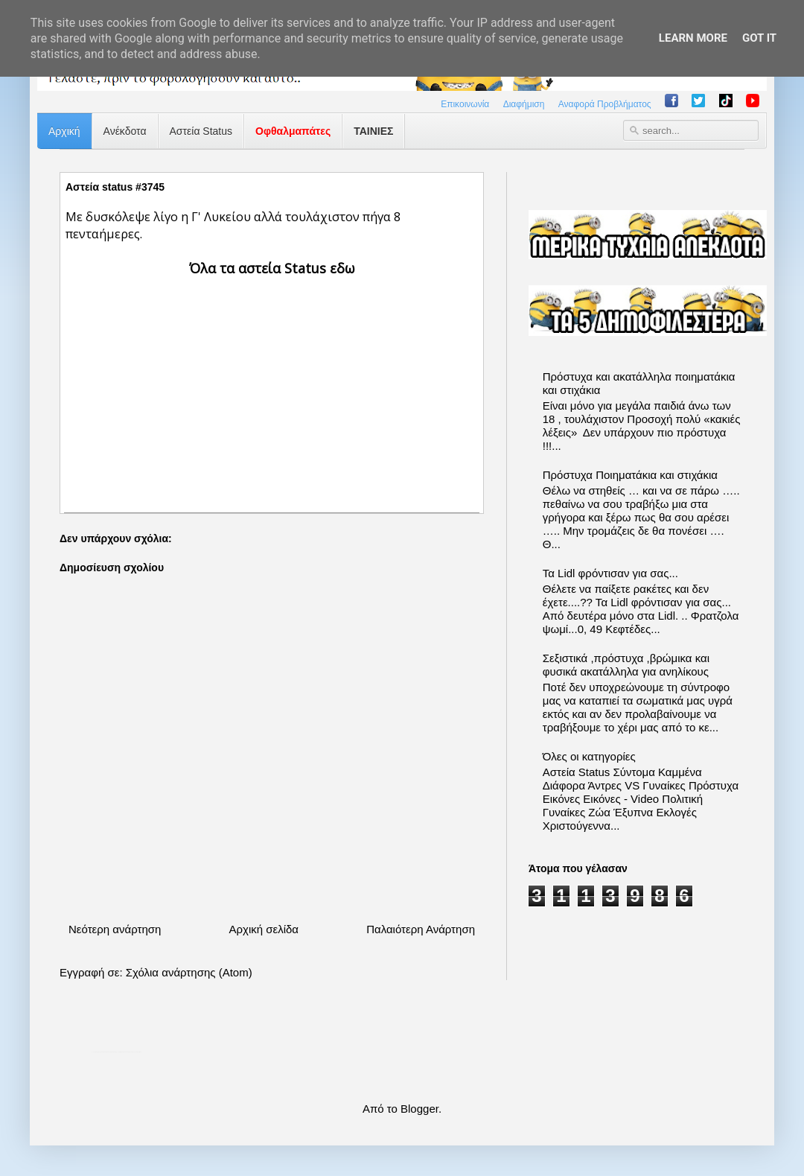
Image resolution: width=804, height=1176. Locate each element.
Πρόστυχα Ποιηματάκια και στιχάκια (630, 474)
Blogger (419, 1108)
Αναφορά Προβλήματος (604, 104)
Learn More (693, 38)
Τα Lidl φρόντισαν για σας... (610, 573)
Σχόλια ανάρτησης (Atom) (189, 972)
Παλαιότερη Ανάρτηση (420, 929)
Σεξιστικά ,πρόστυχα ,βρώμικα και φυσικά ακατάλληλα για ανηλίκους (626, 665)
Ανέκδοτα (125, 131)
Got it (759, 38)
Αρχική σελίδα (264, 929)
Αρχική (64, 131)
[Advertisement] (272, 382)
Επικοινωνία (465, 104)
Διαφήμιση (524, 104)
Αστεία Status (201, 131)
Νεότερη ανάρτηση (114, 929)
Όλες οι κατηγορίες (589, 756)
